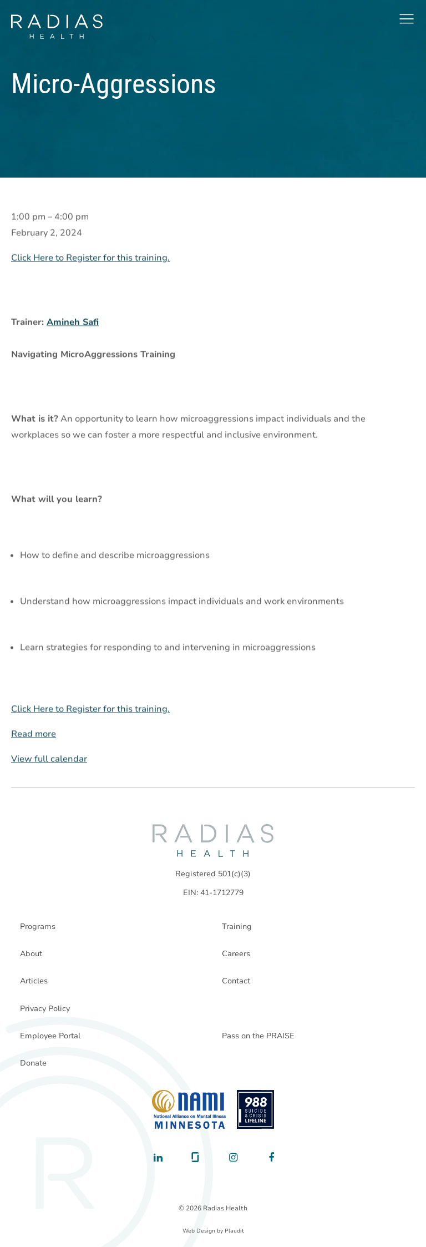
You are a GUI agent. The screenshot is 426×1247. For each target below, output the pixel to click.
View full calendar (49, 759)
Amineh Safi (73, 322)
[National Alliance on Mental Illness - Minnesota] (189, 1109)
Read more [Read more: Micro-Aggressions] (33, 734)
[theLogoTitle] (57, 26)
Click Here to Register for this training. (90, 258)
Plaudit (234, 1231)
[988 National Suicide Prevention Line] (255, 1109)
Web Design (198, 1231)
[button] (406, 19)
